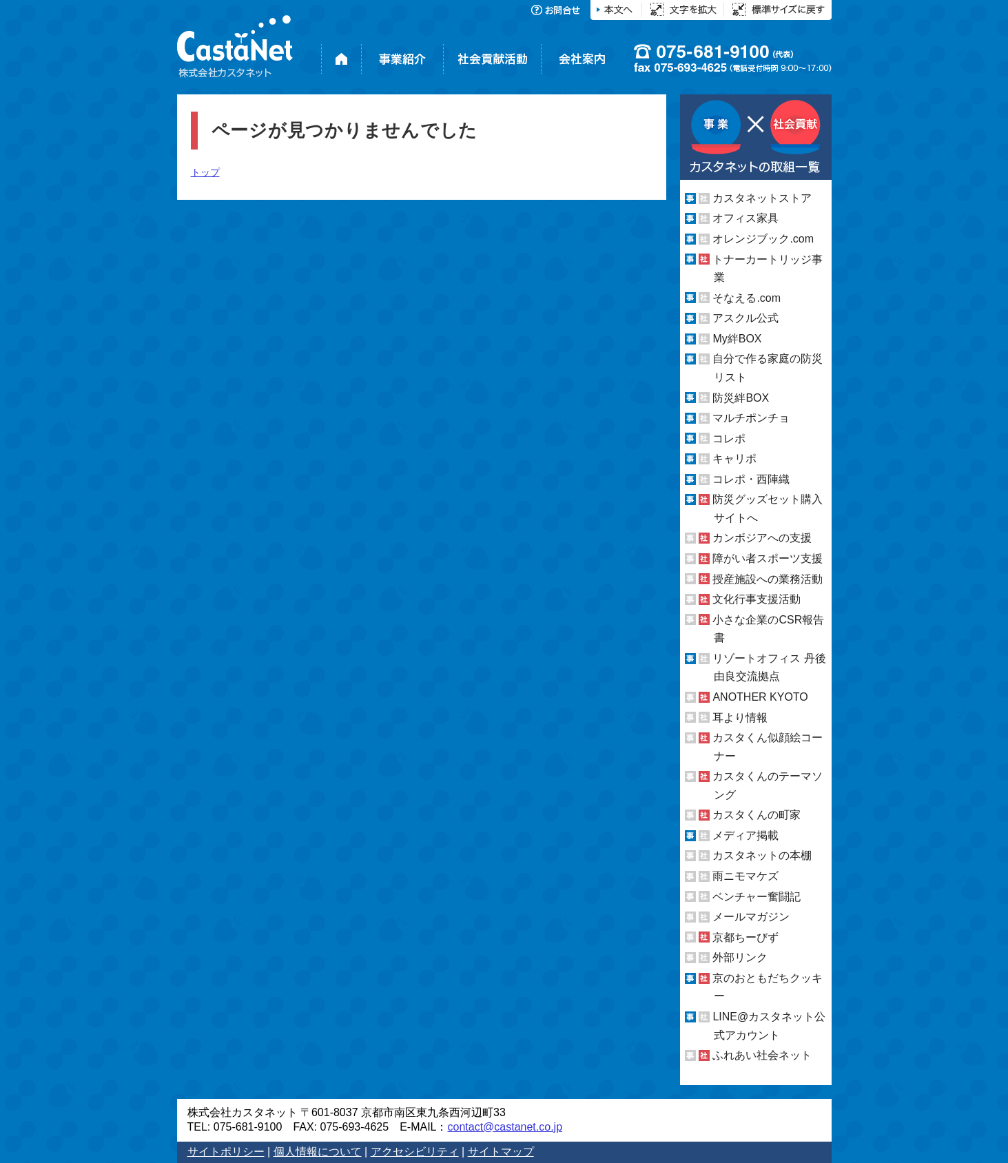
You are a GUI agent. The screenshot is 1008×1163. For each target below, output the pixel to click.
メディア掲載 (745, 835)
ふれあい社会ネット (762, 1055)
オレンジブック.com (763, 239)
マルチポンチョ (751, 418)
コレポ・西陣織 (751, 479)
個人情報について (318, 1151)
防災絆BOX (740, 397)
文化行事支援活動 (756, 599)
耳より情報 (740, 717)
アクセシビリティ (415, 1151)
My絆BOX (736, 338)
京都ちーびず (745, 937)
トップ (205, 172)
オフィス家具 (745, 218)
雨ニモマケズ (745, 876)
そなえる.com (746, 298)
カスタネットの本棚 (762, 855)
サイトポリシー (226, 1151)
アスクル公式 (745, 318)
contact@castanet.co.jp (504, 1127)
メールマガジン (751, 917)
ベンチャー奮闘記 (756, 897)
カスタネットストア (762, 198)
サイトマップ (501, 1151)
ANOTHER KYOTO (760, 697)
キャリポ (734, 458)
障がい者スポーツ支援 (767, 558)
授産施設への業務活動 (767, 579)
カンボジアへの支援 (762, 538)
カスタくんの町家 (756, 815)
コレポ (728, 438)
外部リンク (740, 957)
